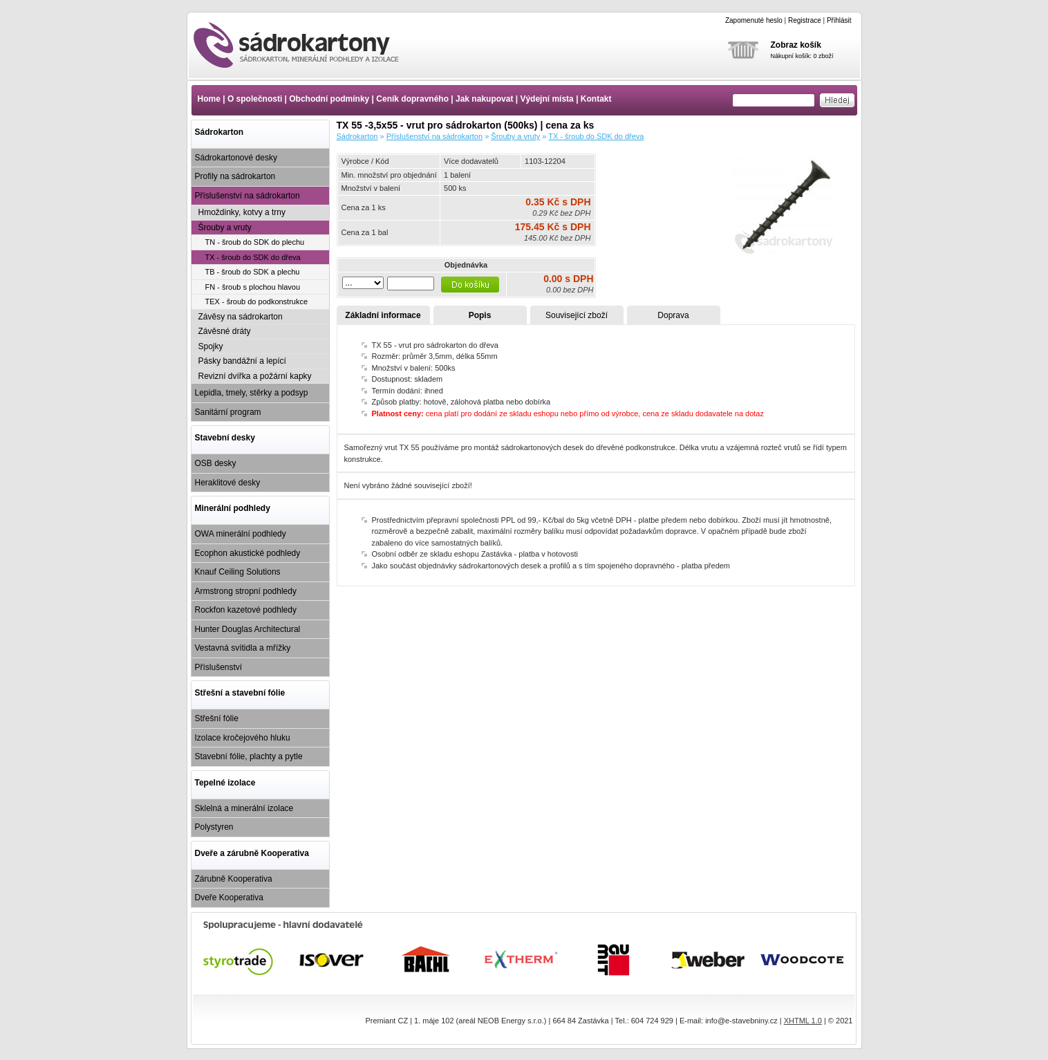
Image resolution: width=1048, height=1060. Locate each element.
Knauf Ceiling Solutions (238, 572)
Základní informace (382, 315)
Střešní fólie (216, 718)
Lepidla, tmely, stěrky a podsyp (251, 393)
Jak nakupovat (484, 99)
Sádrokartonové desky (236, 157)
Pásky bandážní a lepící (242, 361)
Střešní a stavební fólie (240, 693)
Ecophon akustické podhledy (248, 553)
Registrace (804, 20)
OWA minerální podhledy (240, 534)
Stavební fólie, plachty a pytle (249, 756)
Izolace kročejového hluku (242, 738)
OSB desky (215, 463)
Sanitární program (228, 412)
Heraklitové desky (228, 482)
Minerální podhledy (232, 508)
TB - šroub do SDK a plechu (252, 272)
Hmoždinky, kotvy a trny (242, 212)
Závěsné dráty (224, 331)
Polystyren (214, 827)
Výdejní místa (546, 99)
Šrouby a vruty (225, 227)
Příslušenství (219, 667)
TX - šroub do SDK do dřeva (253, 257)
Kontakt (596, 99)
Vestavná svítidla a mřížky (243, 648)
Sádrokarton (219, 132)
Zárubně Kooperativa (233, 879)
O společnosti (254, 99)
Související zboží (576, 315)
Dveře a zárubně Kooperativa (252, 853)
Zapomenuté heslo (754, 20)
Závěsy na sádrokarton (240, 317)
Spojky (210, 346)
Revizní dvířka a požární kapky (255, 376)
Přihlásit (839, 20)
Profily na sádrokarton (235, 176)
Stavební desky (225, 438)
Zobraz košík (796, 45)
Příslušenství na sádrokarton (247, 196)
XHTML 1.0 (803, 1020)
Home (209, 99)
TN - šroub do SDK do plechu (255, 242)
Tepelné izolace (225, 783)
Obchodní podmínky (329, 99)
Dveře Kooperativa (229, 897)
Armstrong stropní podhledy (246, 591)
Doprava (673, 315)
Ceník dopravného (412, 99)
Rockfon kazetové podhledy (246, 610)
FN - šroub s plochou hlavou (253, 287)
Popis (480, 315)
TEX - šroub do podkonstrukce (256, 301)
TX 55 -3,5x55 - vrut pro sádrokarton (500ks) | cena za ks (308, 45)
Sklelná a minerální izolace (244, 808)
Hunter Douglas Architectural (248, 629)
